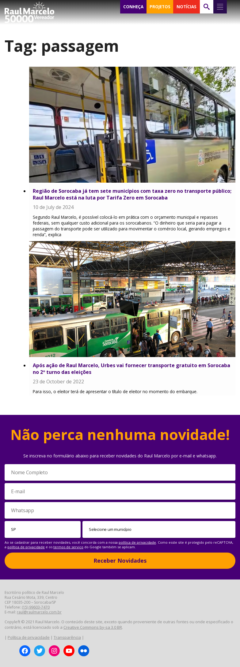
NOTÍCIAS (186, 6)
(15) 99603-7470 (36, 607)
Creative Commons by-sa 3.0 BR (92, 627)
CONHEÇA (133, 6)
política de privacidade (137, 542)
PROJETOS (160, 6)
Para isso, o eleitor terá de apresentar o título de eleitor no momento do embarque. (115, 391)
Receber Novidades (120, 560)
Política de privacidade (29, 637)
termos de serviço (68, 547)
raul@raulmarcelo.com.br (39, 612)
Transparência (67, 637)
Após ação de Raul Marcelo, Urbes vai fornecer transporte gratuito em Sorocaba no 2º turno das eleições (131, 368)
